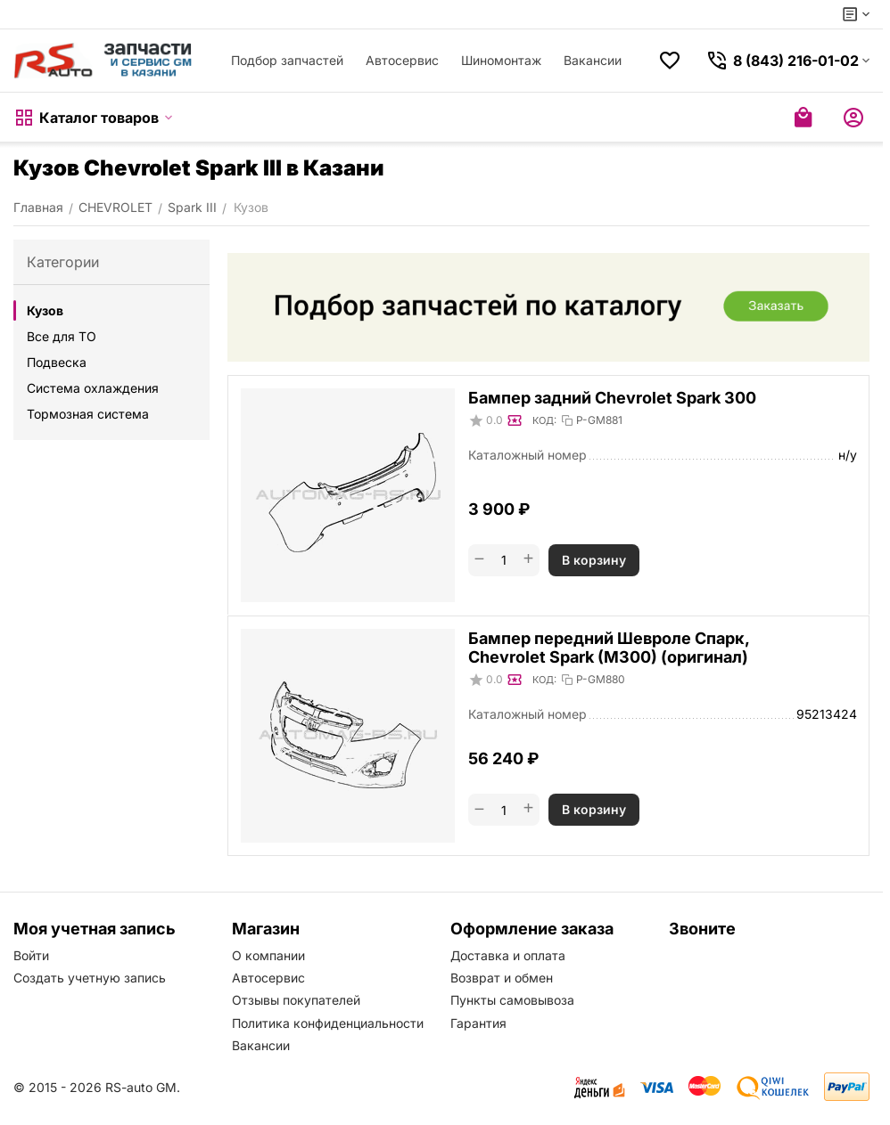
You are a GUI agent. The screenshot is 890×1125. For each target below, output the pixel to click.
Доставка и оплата (507, 955)
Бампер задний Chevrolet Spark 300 (612, 397)
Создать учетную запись (89, 977)
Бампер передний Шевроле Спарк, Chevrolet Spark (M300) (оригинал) (608, 647)
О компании (268, 955)
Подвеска (57, 362)
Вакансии (593, 60)
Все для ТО (61, 336)
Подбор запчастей (287, 60)
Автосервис (402, 60)
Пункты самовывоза (512, 999)
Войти (31, 955)
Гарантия (478, 1023)
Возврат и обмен (501, 977)
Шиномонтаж (501, 60)
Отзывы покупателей (296, 999)
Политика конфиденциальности (328, 1023)
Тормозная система (88, 413)
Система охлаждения (93, 387)
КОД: (544, 420)
